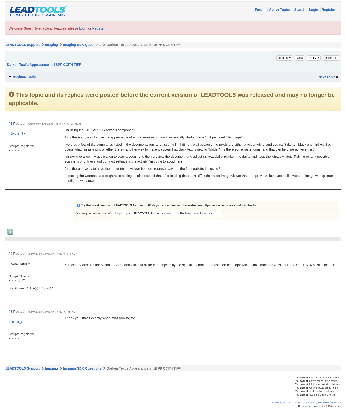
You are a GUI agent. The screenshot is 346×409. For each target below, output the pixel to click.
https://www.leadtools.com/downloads (230, 205)
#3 (10, 312)
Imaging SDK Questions (82, 45)
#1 (10, 124)
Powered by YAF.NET (281, 403)
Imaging (51, 45)
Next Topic (326, 77)
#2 (10, 254)
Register (328, 10)
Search (300, 10)
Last (314, 58)
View (300, 58)
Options (284, 58)
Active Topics (280, 10)
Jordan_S (17, 133)
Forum (260, 10)
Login (314, 10)
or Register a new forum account (197, 213)
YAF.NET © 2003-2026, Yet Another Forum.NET (317, 403)
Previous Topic (24, 77)
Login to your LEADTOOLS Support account (143, 213)
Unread (331, 58)
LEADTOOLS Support (22, 45)
